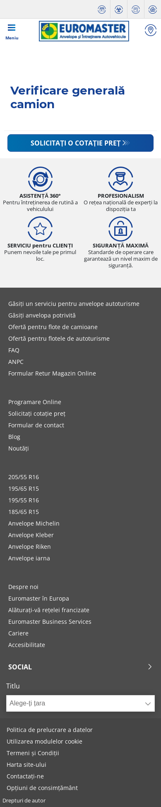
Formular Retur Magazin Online (52, 373)
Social (80, 667)
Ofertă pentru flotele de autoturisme (59, 338)
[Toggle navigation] (12, 31)
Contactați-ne (25, 776)
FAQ (13, 350)
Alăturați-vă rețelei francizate (48, 610)
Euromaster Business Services (49, 621)
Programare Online (34, 402)
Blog (14, 437)
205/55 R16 (23, 477)
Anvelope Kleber (31, 535)
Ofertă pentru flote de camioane (53, 327)
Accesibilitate (26, 645)
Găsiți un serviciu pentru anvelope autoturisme (73, 304)
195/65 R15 (23, 488)
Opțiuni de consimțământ (42, 788)
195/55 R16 (23, 500)
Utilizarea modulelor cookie (44, 741)
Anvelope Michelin (34, 523)
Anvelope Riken (29, 546)
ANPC (16, 362)
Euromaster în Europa (38, 598)
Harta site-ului (26, 764)
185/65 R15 (23, 512)
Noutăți (18, 448)
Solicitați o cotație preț (75, 143)
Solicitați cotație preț (36, 413)
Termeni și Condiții (33, 753)
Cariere (18, 633)
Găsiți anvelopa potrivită (42, 315)
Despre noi (23, 587)
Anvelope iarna (29, 558)
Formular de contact (36, 425)
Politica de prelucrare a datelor (50, 730)
